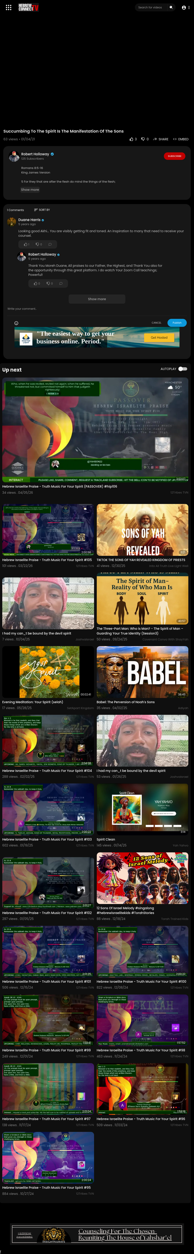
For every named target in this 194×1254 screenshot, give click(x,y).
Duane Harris (29, 219)
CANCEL (156, 323)
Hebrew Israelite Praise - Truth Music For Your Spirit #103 (47, 839)
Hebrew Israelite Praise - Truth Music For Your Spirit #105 (47, 560)
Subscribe (174, 156)
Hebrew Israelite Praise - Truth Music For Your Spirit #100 (141, 981)
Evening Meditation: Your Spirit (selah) (32, 702)
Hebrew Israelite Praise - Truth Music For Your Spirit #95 (46, 1187)
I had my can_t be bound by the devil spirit (36, 633)
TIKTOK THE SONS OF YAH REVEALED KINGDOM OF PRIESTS (141, 560)
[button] (185, 8)
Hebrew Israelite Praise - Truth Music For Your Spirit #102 (47, 913)
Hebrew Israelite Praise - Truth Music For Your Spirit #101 (46, 981)
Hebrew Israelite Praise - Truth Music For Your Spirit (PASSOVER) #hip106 (59, 486)
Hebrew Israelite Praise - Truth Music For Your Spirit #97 (46, 1119)
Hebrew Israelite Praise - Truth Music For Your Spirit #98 (141, 1050)
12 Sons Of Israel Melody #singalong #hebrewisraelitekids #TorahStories (125, 910)
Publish (177, 323)
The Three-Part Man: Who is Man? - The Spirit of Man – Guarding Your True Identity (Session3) (140, 631)
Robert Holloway (37, 154)
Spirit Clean (106, 839)
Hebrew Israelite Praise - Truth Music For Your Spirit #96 (141, 1119)
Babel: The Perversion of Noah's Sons (126, 702)
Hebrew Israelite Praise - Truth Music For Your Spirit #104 (47, 770)
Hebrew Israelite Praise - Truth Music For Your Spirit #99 (46, 1050)
